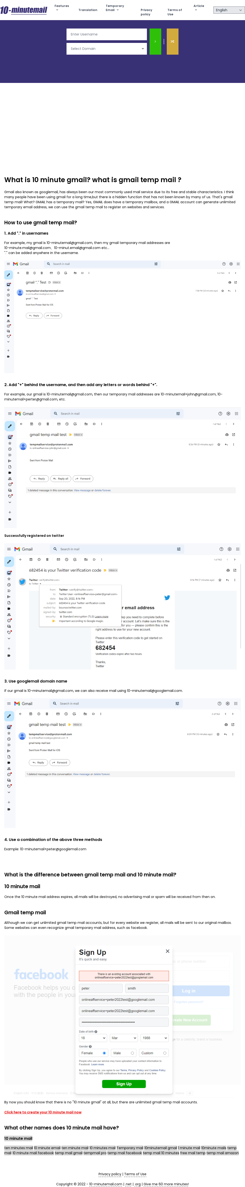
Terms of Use (174, 12)
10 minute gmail (59, 180)
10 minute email (47, 1148)
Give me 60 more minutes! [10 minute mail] (166, 1184)
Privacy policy (146, 12)
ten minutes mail (18, 1148)
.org (137, 1184)
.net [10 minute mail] (128, 1184)
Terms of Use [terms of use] (135, 1174)
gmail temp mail (147, 180)
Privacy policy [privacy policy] (110, 1174)
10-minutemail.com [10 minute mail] (105, 1184)
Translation (87, 10)
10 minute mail (155, 874)
